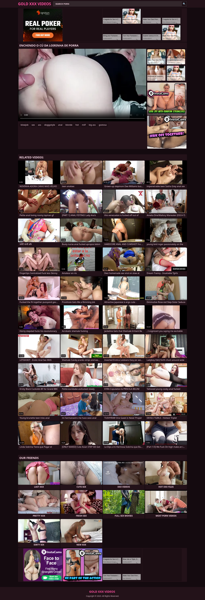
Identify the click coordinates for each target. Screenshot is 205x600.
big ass (92, 124)
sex (33, 124)
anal (60, 124)
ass (39, 124)
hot (77, 124)
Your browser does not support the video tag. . (82, 85)
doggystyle (49, 124)
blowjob (25, 124)
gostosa (103, 124)
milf (84, 124)
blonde (69, 124)
